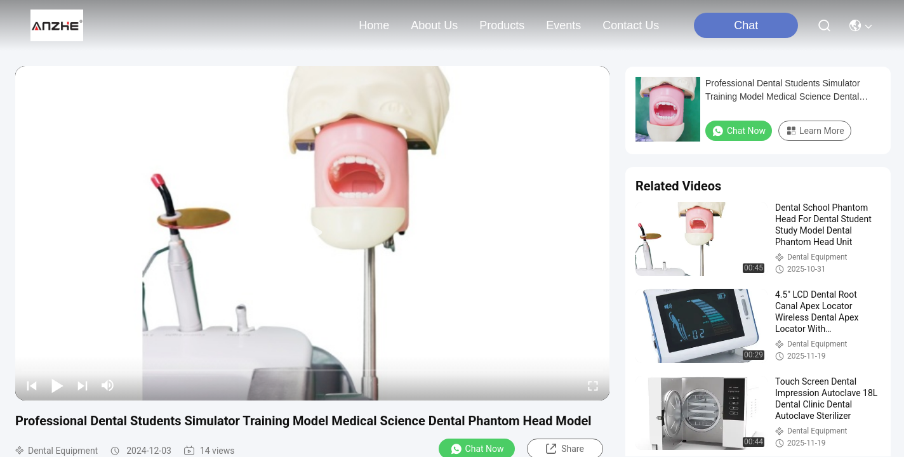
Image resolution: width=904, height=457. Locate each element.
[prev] (31, 385)
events (563, 25)
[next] (82, 385)
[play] (312, 233)
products (501, 25)
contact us (630, 25)
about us (434, 25)
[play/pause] (57, 385)
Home (374, 25)
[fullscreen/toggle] (593, 385)
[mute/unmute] (108, 385)
